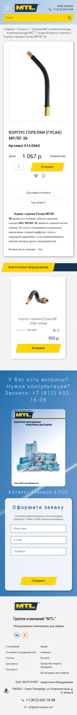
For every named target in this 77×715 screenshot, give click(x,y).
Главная (9, 29)
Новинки (45, 652)
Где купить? (38, 202)
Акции (44, 646)
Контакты (11, 669)
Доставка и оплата (38, 192)
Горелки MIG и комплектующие (51, 29)
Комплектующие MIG (20, 32)
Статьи (10, 657)
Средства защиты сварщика (51, 665)
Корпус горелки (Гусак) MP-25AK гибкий (38, 321)
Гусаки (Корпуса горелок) (53, 32)
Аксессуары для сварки (54, 672)
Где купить (12, 663)
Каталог (23, 29)
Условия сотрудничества (21, 652)
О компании (12, 646)
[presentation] (4, 324)
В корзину (47, 166)
